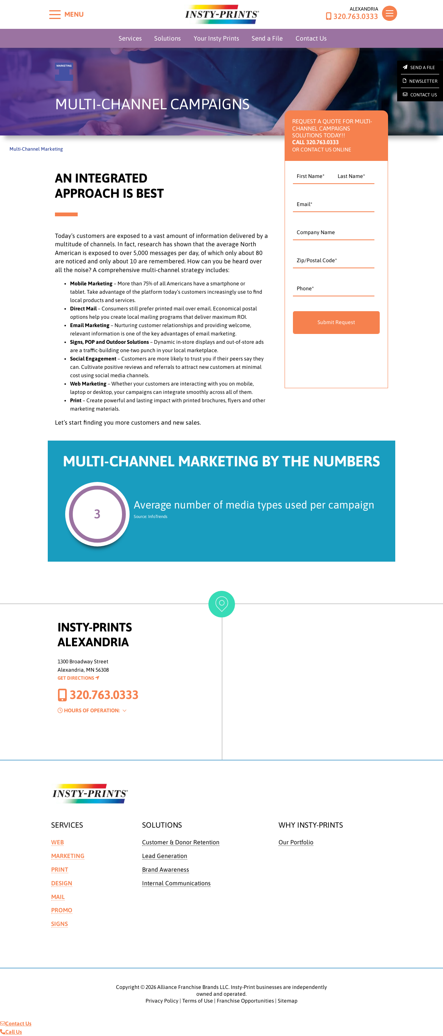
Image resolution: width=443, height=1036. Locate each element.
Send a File (267, 38)
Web (57, 842)
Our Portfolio (296, 842)
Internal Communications (176, 883)
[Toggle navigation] (389, 13)
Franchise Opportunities (245, 1001)
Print (59, 869)
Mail (58, 896)
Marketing (68, 855)
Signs (59, 923)
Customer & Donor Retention (180, 842)
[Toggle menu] (55, 14)
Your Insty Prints (216, 38)
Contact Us (311, 38)
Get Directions (78, 678)
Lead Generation (164, 855)
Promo (61, 910)
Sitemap (287, 1001)
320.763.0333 (352, 16)
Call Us (11, 1032)
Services (130, 38)
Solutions (167, 38)
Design (61, 883)
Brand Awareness (165, 869)
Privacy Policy (162, 1001)
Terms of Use (197, 1001)
